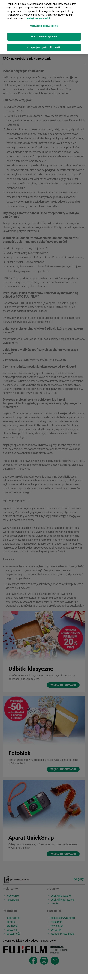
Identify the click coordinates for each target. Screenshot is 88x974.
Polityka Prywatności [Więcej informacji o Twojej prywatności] (38, 16)
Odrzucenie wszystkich (44, 34)
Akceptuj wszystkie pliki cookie (44, 45)
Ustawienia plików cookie (44, 24)
